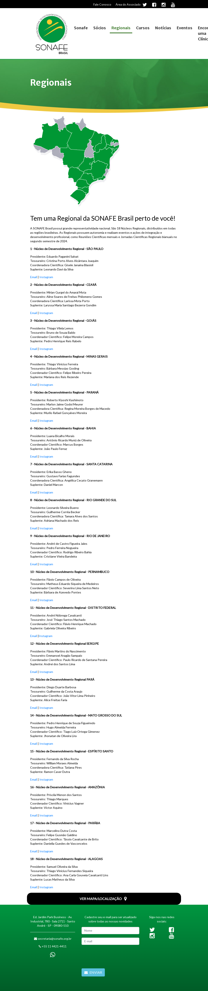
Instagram (46, 277)
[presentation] (114, 956)
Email (33, 277)
